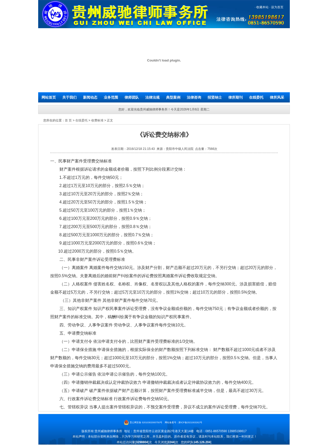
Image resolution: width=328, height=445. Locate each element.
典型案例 (173, 97)
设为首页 (276, 7)
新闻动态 (90, 97)
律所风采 (277, 97)
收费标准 (97, 120)
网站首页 (49, 97)
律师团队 (132, 97)
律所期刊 (235, 97)
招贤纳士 (215, 97)
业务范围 (111, 97)
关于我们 (69, 97)
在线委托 (256, 97)
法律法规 (152, 97)
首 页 (68, 120)
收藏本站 (262, 7)
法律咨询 (194, 97)
